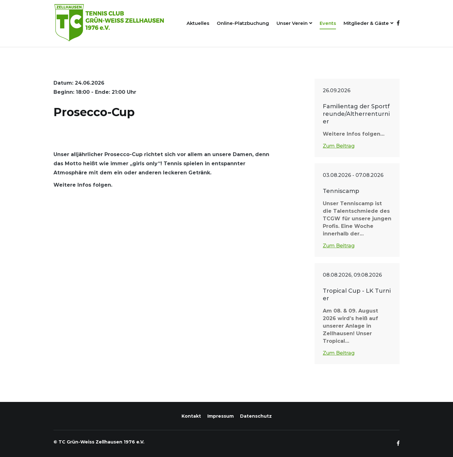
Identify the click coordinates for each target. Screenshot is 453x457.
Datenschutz (256, 416)
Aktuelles (198, 23)
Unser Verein (292, 23)
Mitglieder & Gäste (366, 23)
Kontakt (191, 416)
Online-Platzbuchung (243, 23)
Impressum (220, 416)
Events (328, 23)
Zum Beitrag (339, 146)
